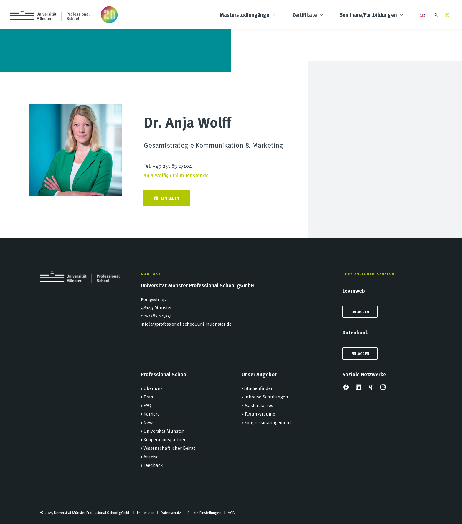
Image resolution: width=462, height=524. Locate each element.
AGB (231, 512)
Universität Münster (163, 430)
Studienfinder (258, 388)
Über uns (153, 388)
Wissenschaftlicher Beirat (169, 447)
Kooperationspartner (164, 439)
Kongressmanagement (267, 422)
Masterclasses (258, 405)
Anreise (151, 456)
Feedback (153, 465)
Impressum (145, 512)
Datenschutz (171, 512)
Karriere (151, 413)
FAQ (147, 405)
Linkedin (166, 198)
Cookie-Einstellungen (204, 512)
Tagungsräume (259, 413)
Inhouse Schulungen (266, 396)
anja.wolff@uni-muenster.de (176, 175)
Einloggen (360, 311)
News (148, 422)
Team (149, 396)
